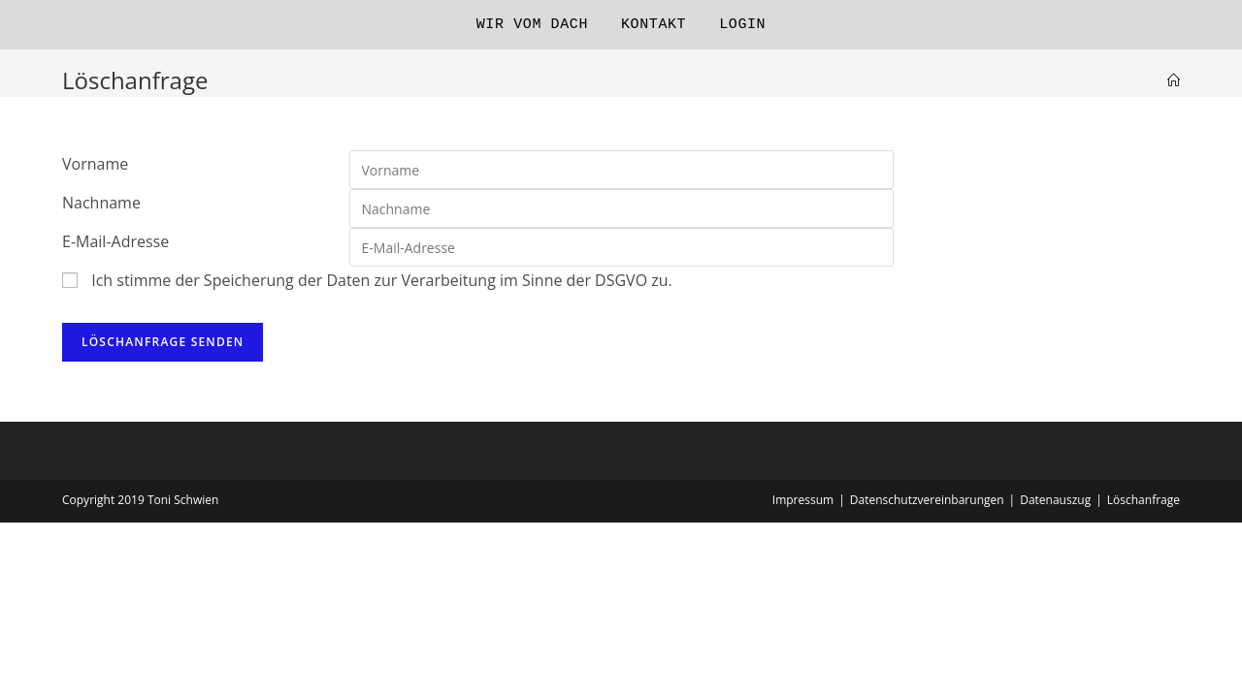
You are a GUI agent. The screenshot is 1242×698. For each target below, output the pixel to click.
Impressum (802, 500)
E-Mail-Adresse (115, 241)
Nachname (101, 202)
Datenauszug (1055, 500)
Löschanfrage (1143, 500)
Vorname (95, 163)
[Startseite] (1173, 80)
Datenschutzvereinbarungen (927, 500)
